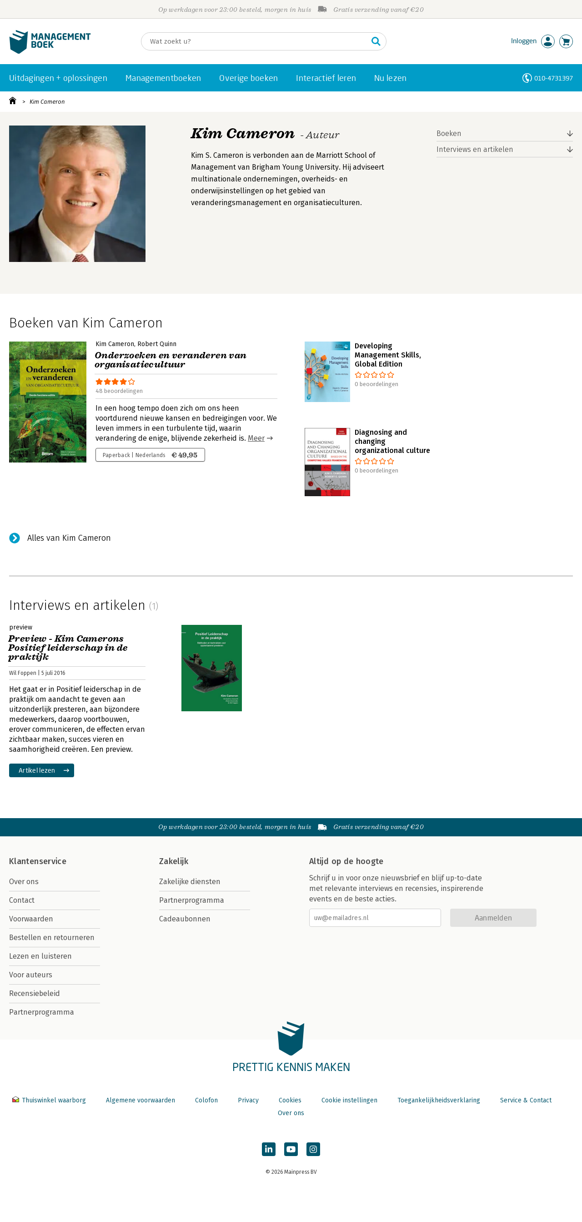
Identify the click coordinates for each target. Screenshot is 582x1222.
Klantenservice (37, 861)
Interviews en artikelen (474, 149)
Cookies (290, 1100)
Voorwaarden (31, 919)
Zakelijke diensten (190, 881)
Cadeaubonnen (185, 919)
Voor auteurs (30, 975)
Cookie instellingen (349, 1100)
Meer (256, 438)
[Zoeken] (254, 41)
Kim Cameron (47, 101)
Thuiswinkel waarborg (50, 1100)
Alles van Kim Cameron (69, 538)
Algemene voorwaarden (140, 1100)
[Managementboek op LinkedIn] (269, 1149)
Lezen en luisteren (40, 956)
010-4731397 (553, 78)
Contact (22, 900)
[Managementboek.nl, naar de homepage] (50, 51)
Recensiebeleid (34, 993)
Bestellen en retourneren (52, 937)
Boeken (449, 133)
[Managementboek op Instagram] (313, 1149)
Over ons (24, 881)
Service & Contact (526, 1100)
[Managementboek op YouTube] (291, 1149)
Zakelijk (173, 861)
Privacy (248, 1100)
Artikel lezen (37, 770)
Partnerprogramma (41, 1012)
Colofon (206, 1100)
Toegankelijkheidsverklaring (438, 1100)
